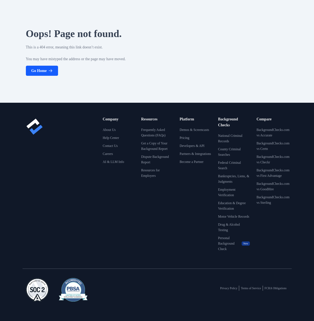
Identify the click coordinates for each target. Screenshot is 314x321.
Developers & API (192, 146)
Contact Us (110, 146)
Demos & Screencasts (194, 130)
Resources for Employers (150, 172)
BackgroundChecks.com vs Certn (273, 146)
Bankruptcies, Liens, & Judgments (233, 178)
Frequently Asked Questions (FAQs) (153, 132)
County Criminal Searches (229, 151)
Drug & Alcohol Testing (229, 227)
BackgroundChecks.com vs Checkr (273, 159)
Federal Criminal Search (229, 165)
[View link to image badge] (37, 290)
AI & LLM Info (113, 162)
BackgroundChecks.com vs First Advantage (273, 172)
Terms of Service (251, 288)
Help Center (111, 138)
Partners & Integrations (195, 154)
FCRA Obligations (276, 288)
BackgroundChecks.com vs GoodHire (273, 186)
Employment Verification (227, 192)
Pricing (184, 138)
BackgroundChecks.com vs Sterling (273, 199)
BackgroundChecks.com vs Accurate (273, 132)
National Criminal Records (230, 138)
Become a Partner (192, 162)
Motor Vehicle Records (233, 216)
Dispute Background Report (155, 159)
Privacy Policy (228, 288)
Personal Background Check (234, 243)
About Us (109, 130)
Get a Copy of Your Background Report (154, 146)
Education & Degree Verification (232, 205)
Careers (108, 154)
